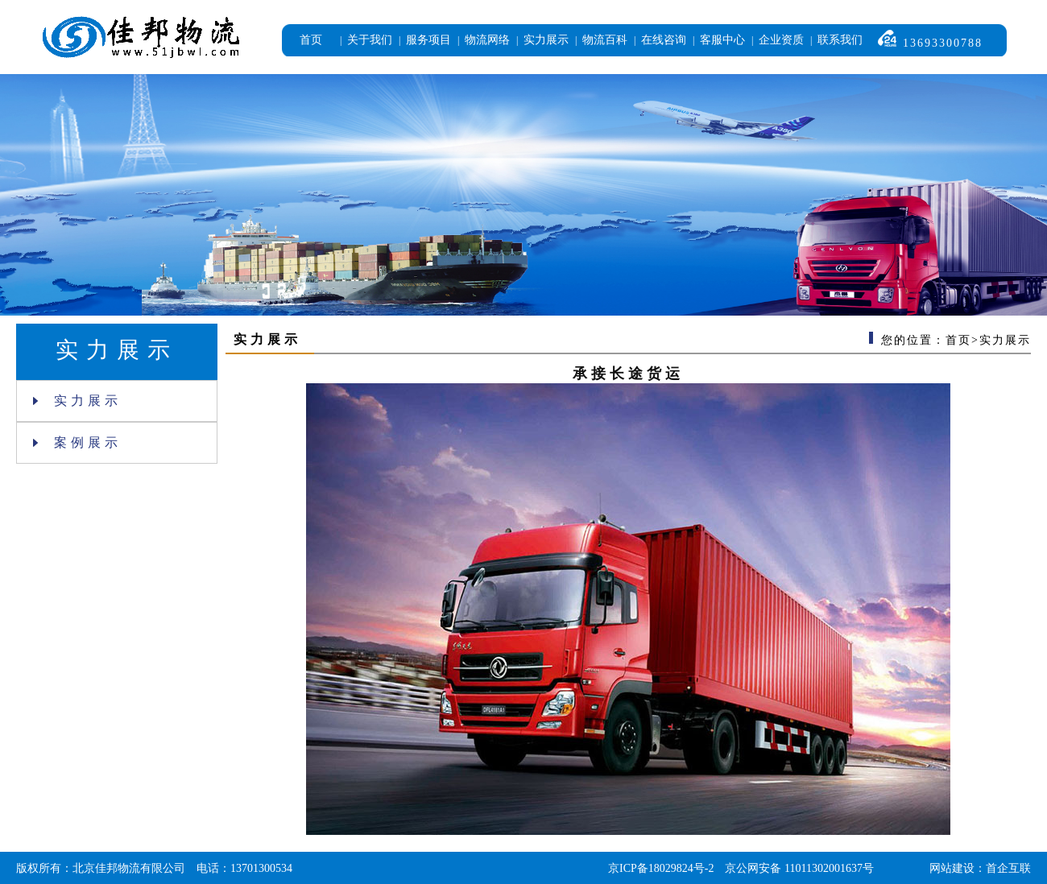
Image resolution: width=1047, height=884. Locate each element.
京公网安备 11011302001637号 (799, 868)
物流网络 (487, 40)
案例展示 (77, 442)
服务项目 (428, 40)
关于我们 (369, 40)
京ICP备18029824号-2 (661, 868)
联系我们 (840, 40)
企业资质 (781, 40)
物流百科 (604, 40)
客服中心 (722, 40)
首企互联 (1008, 868)
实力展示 (546, 40)
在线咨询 (663, 40)
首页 (311, 40)
